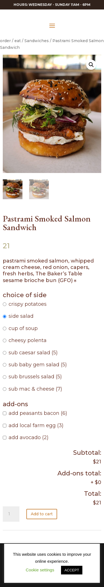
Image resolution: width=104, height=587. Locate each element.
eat (17, 40)
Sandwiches (36, 40)
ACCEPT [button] (71, 570)
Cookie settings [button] (40, 569)
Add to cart (42, 513)
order (5, 40)
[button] (91, 65)
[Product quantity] (11, 514)
